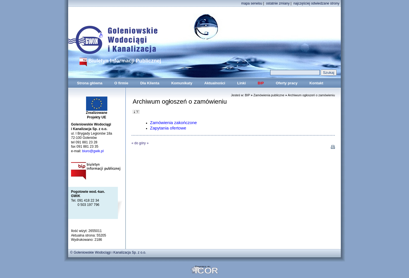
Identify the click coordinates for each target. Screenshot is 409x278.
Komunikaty (181, 83)
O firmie (121, 83)
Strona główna (90, 83)
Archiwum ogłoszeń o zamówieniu (311, 95)
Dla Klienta (149, 83)
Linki (241, 83)
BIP (261, 83)
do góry (140, 143)
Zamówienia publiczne (268, 95)
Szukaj (328, 72)
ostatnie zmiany (277, 3)
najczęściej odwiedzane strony (316, 3)
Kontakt (316, 83)
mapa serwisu (251, 3)
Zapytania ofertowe (168, 128)
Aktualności (214, 83)
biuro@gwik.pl (93, 151)
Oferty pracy (287, 83)
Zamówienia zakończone (173, 122)
